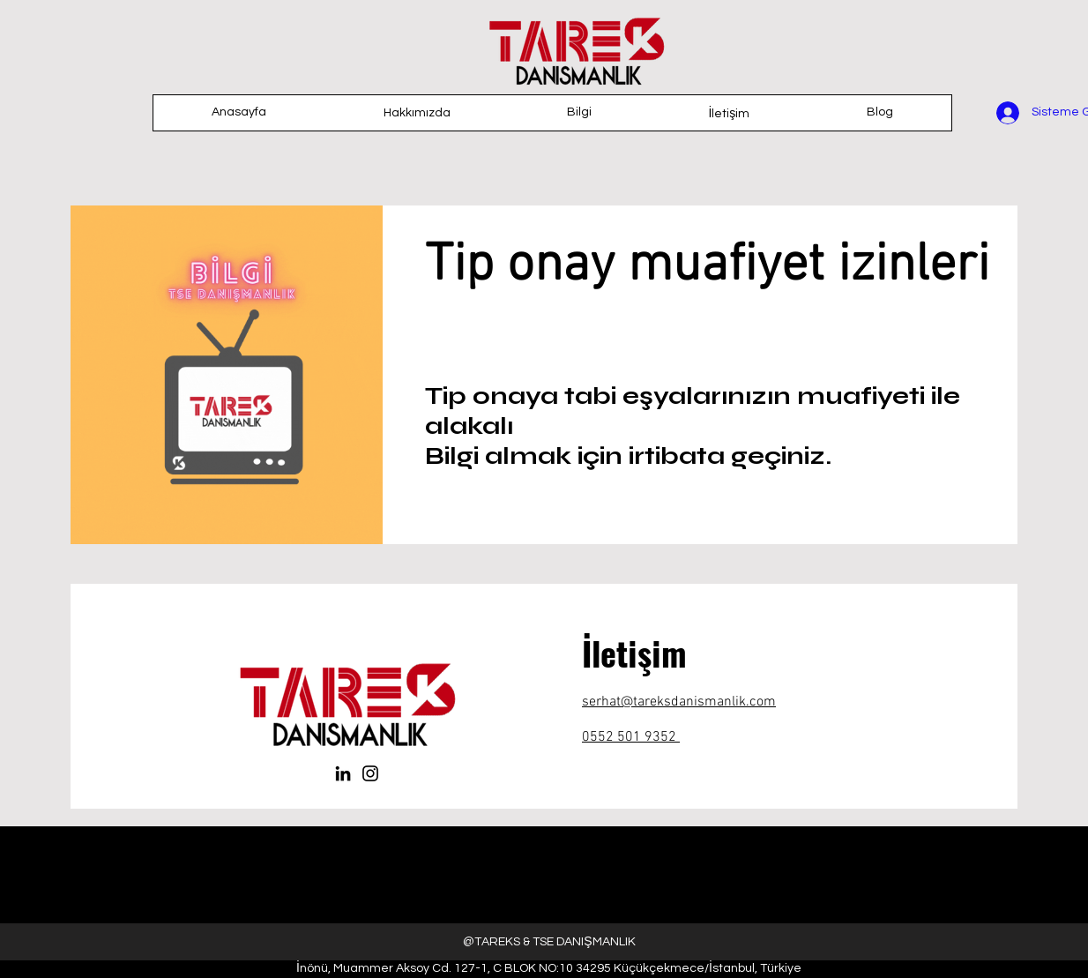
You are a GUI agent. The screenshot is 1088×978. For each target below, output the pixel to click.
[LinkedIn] (343, 773)
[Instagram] (370, 773)
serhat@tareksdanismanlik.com (679, 702)
